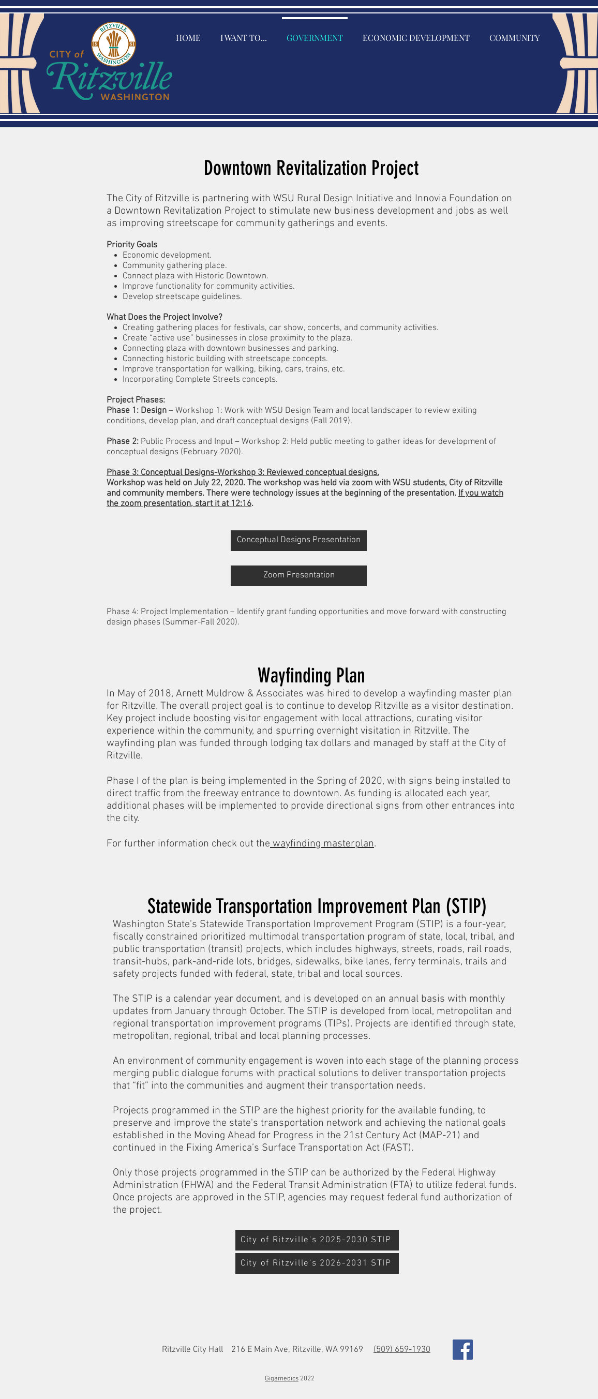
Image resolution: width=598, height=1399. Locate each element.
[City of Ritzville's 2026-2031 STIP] (317, 1263)
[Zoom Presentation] (299, 575)
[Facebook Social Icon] (463, 1350)
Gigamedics (281, 1379)
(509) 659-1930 (401, 1350)
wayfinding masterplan (322, 844)
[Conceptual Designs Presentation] (299, 540)
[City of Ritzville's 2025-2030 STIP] (317, 1240)
